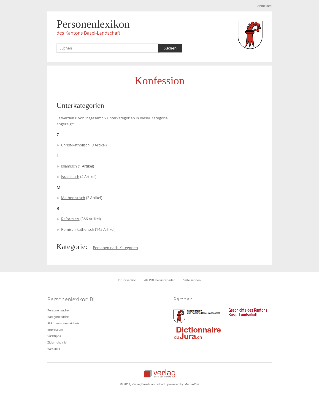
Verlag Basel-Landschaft (159, 373)
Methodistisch (73, 197)
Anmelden (264, 6)
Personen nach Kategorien (115, 247)
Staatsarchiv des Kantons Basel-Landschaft (197, 315)
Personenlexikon (93, 28)
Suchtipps (54, 336)
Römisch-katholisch (77, 229)
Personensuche (58, 310)
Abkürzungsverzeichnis (63, 323)
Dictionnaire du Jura (197, 333)
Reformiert (70, 218)
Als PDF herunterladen (159, 280)
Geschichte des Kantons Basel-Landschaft (248, 312)
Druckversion (127, 280)
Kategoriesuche (58, 317)
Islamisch (69, 166)
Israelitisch (70, 176)
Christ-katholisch (75, 145)
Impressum (55, 329)
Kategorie (71, 246)
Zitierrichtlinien (57, 342)
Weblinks (53, 349)
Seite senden (192, 280)
